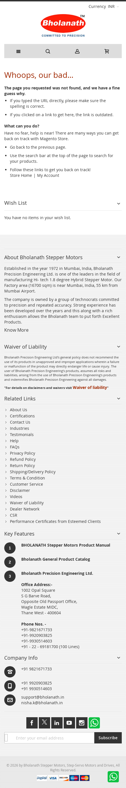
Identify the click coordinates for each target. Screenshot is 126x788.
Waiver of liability (90, 387)
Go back (17, 147)
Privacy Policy (22, 453)
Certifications (22, 416)
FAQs (15, 447)
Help (14, 440)
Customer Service (26, 484)
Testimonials (22, 434)
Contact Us (20, 422)
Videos (16, 496)
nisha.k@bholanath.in (42, 702)
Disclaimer (20, 490)
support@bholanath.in (42, 697)
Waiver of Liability (27, 502)
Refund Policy (23, 459)
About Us (18, 409)
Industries (19, 428)
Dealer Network (24, 509)
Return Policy (22, 465)
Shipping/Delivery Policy (32, 471)
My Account (48, 175)
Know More (16, 330)
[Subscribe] (108, 737)
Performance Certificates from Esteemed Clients (55, 521)
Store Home (21, 175)
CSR (13, 515)
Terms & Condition (27, 478)
